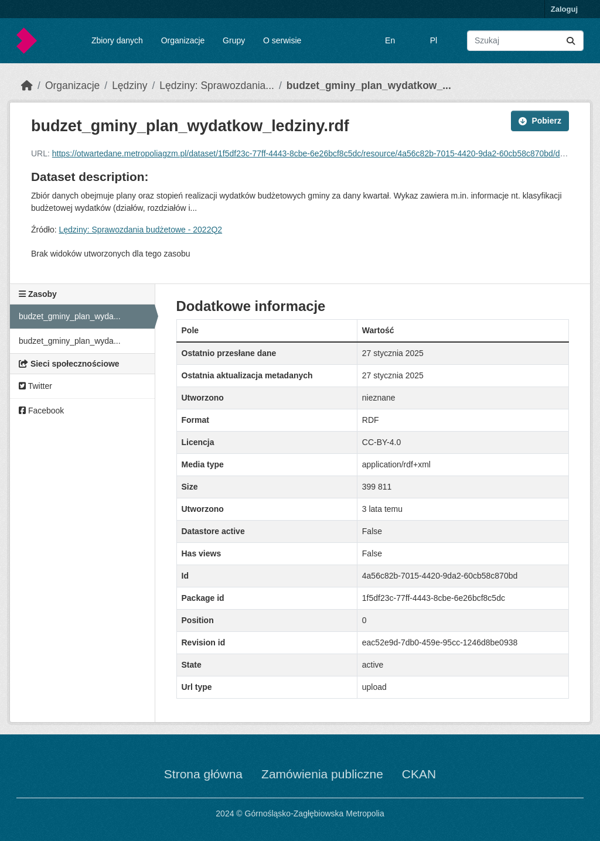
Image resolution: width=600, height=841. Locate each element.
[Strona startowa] (27, 85)
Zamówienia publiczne (322, 774)
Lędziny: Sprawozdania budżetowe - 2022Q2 (140, 229)
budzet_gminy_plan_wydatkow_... (369, 85)
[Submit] (570, 40)
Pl (433, 40)
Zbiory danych (117, 40)
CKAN (419, 774)
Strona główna (203, 774)
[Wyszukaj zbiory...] (525, 40)
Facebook (41, 410)
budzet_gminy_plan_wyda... (70, 316)
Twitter (35, 386)
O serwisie (282, 40)
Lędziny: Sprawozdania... (216, 85)
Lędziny (129, 85)
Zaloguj (564, 9)
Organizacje (183, 40)
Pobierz (540, 120)
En (390, 40)
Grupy (234, 40)
